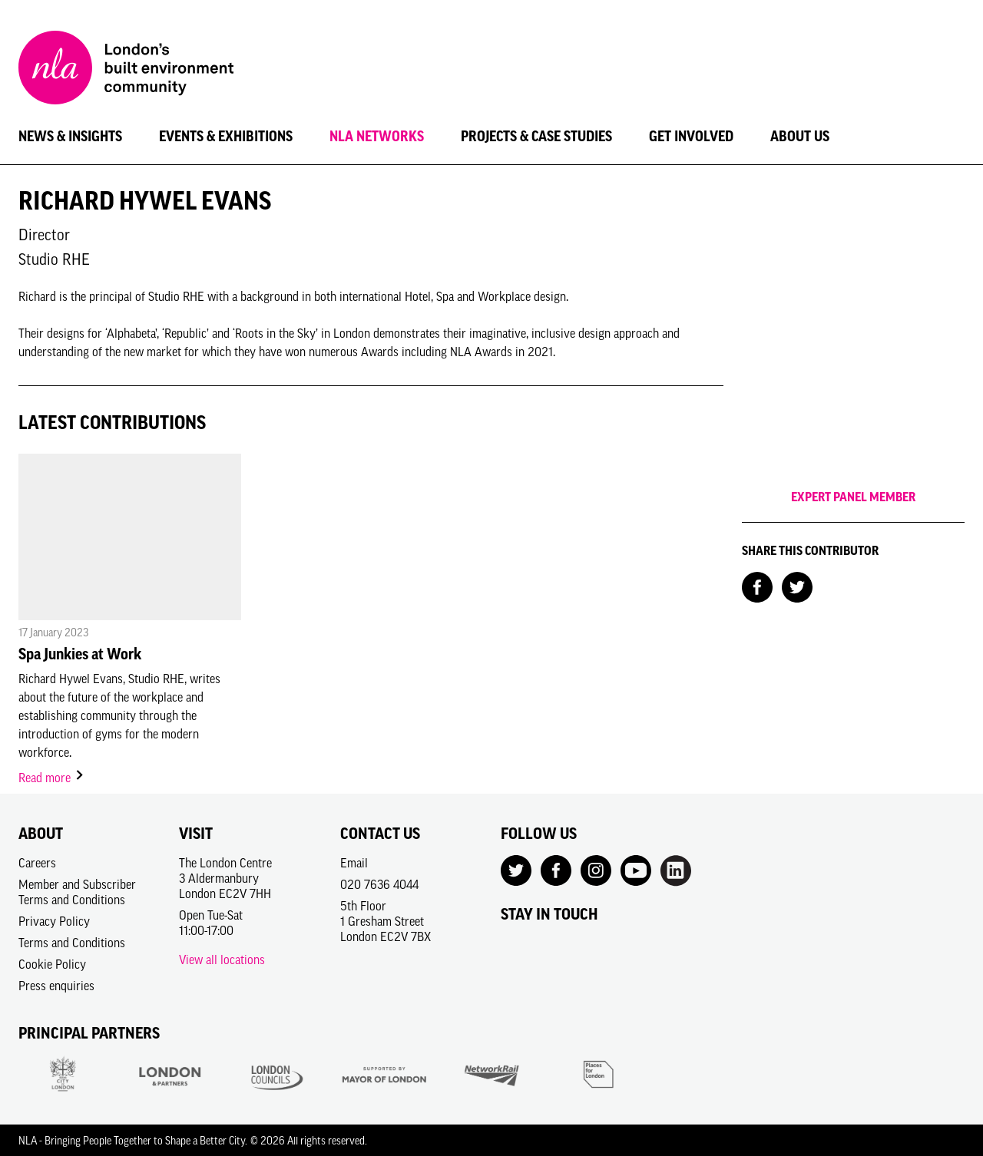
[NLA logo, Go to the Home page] (125, 70)
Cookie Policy (52, 964)
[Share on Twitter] (797, 586)
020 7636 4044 (379, 884)
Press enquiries (56, 986)
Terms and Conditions (71, 943)
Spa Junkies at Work (79, 654)
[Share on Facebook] (757, 586)
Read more (51, 777)
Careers (37, 863)
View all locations (222, 959)
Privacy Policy (54, 921)
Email (354, 863)
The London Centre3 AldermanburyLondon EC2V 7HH (225, 878)
